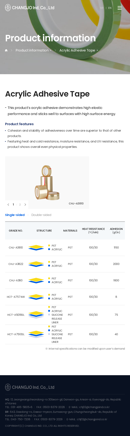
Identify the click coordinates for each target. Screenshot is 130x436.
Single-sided (15, 214)
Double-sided (41, 214)
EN (109, 8)
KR (102, 8)
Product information (32, 50)
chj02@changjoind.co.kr (94, 407)
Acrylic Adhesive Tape (77, 50)
